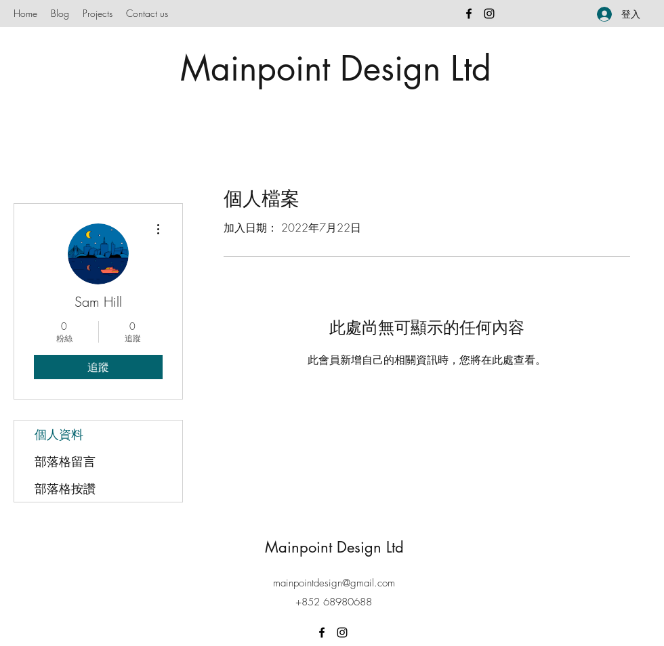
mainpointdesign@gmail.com (334, 583)
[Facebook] (469, 13)
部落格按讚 (65, 488)
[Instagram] (489, 13)
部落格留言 (65, 461)
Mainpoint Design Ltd (335, 68)
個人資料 (59, 434)
